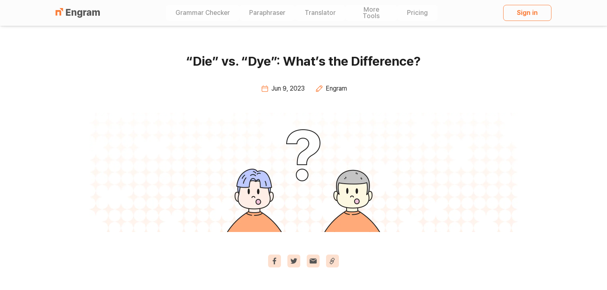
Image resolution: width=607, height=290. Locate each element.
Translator (320, 13)
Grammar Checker (202, 13)
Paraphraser (267, 13)
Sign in (527, 13)
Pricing (417, 13)
